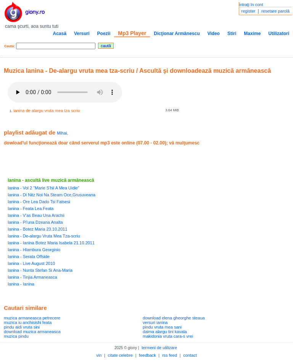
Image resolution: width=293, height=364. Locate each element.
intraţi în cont (251, 4)
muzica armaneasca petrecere (32, 318)
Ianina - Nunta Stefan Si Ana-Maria (40, 270)
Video (213, 33)
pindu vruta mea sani (162, 327)
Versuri (82, 33)
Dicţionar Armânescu (177, 33)
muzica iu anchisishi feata (28, 322)
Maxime (252, 33)
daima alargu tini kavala (165, 331)
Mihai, (62, 133)
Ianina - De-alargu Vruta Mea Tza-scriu (44, 236)
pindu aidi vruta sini (22, 327)
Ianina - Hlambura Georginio (34, 249)
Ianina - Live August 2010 (31, 263)
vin (98, 355)
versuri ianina (155, 322)
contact (189, 355)
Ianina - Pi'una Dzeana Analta (35, 222)
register (248, 11)
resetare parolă (275, 11)
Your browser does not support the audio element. (65, 92)
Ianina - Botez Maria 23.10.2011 (38, 229)
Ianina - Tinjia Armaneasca (32, 277)
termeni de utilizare (159, 347)
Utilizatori (278, 33)
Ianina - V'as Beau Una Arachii (36, 215)
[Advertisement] (93, 161)
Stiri (231, 33)
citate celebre (120, 355)
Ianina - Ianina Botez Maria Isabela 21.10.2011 (51, 243)
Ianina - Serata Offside (29, 256)
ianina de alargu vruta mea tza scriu (46, 110)
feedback (147, 355)
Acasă (59, 33)
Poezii (104, 33)
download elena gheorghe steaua (174, 318)
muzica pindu (16, 336)
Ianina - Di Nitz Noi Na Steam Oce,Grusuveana (51, 194)
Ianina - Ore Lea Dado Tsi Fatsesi (39, 201)
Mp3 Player (132, 33)
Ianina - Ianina (21, 284)
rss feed (169, 355)
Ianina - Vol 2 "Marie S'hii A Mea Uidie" (43, 188)
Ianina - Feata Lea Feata (30, 208)
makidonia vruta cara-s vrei (168, 336)
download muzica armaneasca (32, 331)
